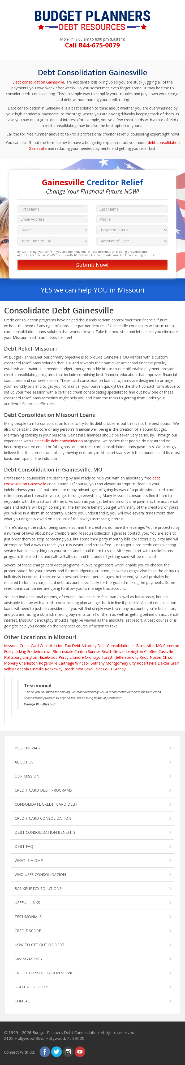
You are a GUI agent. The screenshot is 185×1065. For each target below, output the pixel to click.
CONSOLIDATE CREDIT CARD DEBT (46, 804)
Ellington (30, 657)
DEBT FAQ (24, 846)
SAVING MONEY (28, 958)
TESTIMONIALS (28, 916)
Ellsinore (77, 657)
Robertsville (147, 663)
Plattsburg (12, 657)
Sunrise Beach (100, 651)
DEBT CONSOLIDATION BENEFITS (45, 832)
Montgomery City (121, 663)
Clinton (169, 657)
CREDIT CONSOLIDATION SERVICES (46, 972)
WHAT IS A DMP (29, 860)
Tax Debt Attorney (80, 645)
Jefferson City (127, 657)
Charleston (28, 663)
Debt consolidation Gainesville (38, 82)
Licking (20, 651)
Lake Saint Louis (98, 668)
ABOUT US (24, 762)
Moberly (11, 663)
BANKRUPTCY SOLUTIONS (38, 888)
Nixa (79, 668)
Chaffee (150, 651)
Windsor (82, 663)
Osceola (22, 668)
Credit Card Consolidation (41, 645)
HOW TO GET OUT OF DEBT (39, 944)
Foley (8, 651)
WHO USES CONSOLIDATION (40, 874)
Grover (119, 651)
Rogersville (48, 663)
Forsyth (108, 657)
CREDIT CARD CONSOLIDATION (43, 818)
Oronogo (93, 657)
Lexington (134, 651)
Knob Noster (151, 657)
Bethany (97, 663)
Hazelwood (48, 657)
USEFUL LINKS (27, 902)
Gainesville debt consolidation (57, 440)
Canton (80, 651)
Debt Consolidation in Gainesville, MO (129, 645)
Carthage (66, 663)
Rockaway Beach (59, 668)
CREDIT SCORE (28, 930)
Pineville (37, 668)
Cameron (171, 645)
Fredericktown (39, 651)
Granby (119, 668)
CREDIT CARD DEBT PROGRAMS (43, 790)
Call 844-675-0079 (92, 45)
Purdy (63, 657)
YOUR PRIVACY (28, 747)
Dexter (163, 663)
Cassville (165, 651)
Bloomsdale (63, 651)
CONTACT (23, 1000)
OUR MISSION (27, 776)
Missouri (11, 645)
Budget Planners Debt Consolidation (65, 1032)
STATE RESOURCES (31, 986)
